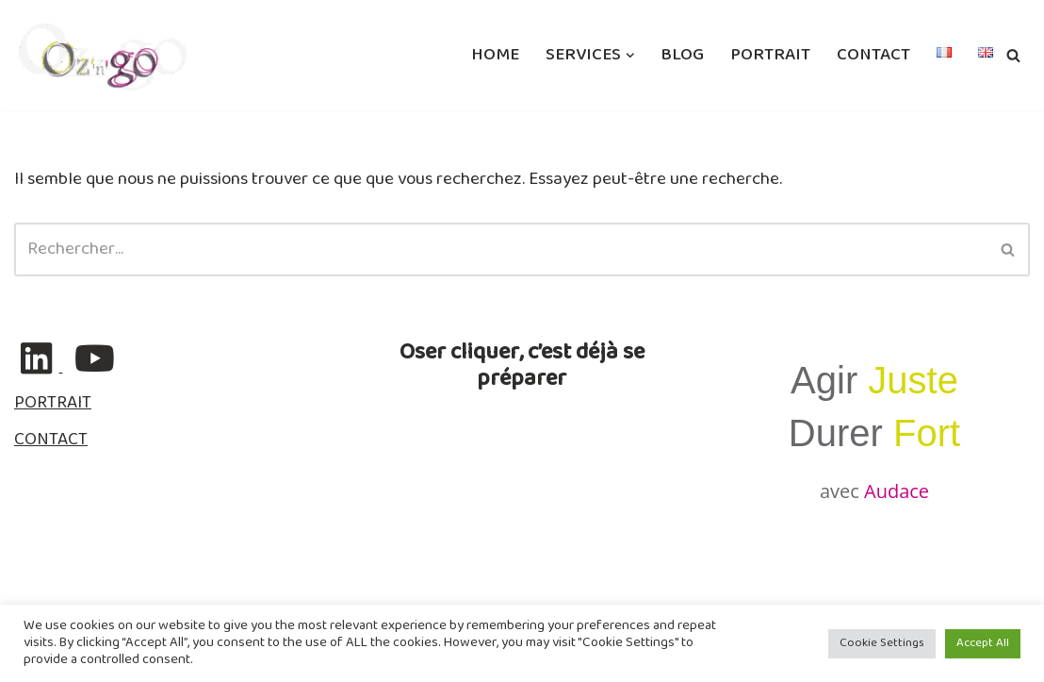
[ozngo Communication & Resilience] (103, 55)
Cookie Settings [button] (882, 643)
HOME (495, 55)
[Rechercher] (1013, 55)
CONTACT (873, 55)
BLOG (682, 55)
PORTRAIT (770, 55)
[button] (630, 55)
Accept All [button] (982, 643)
